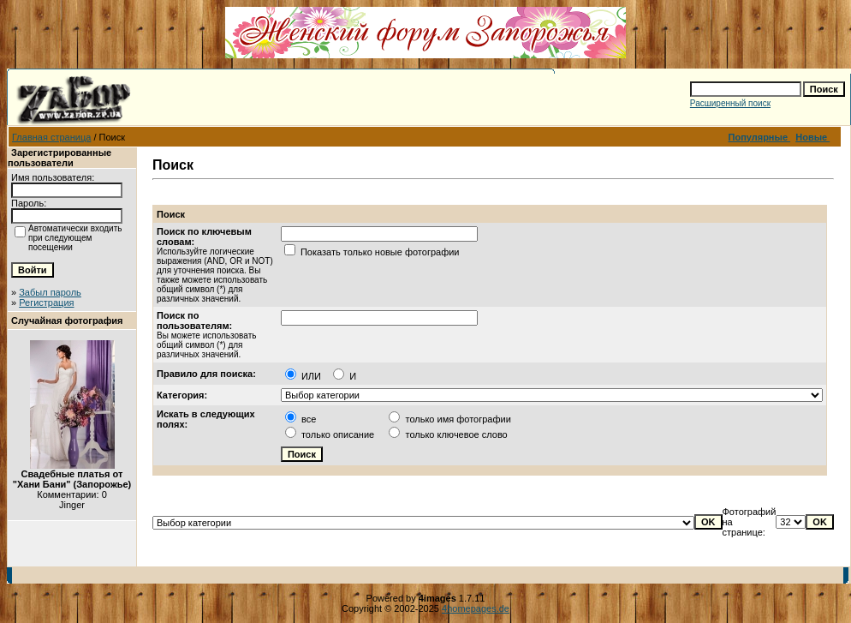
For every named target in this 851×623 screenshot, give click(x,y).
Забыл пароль (50, 292)
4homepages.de (475, 608)
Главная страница (51, 137)
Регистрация (46, 302)
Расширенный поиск (730, 103)
